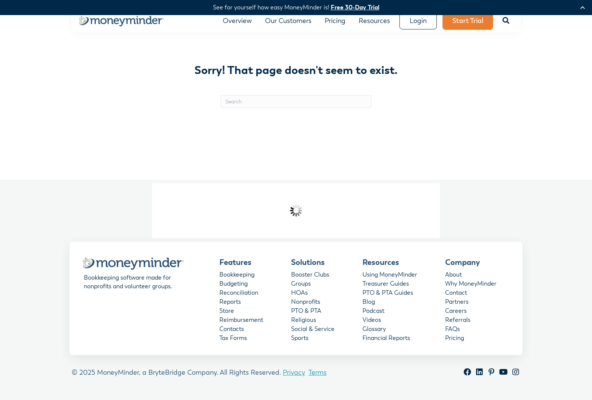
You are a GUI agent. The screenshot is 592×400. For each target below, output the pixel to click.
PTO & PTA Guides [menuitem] (387, 298)
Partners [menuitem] (457, 308)
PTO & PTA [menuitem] (306, 317)
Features (235, 267)
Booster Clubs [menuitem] (310, 280)
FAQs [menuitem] (452, 335)
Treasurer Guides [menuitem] (385, 289)
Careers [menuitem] (456, 317)
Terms (317, 378)
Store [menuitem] (226, 317)
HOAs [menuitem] (299, 298)
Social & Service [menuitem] (313, 335)
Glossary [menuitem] (374, 335)
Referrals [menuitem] (457, 326)
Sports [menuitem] (299, 344)
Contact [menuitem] (456, 298)
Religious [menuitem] (303, 326)
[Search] (296, 107)
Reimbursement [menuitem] (241, 326)
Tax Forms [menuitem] (233, 344)
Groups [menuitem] (301, 289)
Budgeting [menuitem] (233, 289)
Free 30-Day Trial (355, 7)
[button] (506, 26)
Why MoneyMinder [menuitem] (470, 289)
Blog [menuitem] (368, 308)
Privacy (294, 378)
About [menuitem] (453, 280)
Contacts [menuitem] (231, 335)
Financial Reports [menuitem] (386, 344)
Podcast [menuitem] (373, 317)
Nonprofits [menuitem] (305, 308)
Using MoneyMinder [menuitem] (389, 280)
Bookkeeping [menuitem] (236, 280)
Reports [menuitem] (230, 308)
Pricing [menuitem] (454, 344)
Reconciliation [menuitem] (238, 298)
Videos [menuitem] (371, 326)
